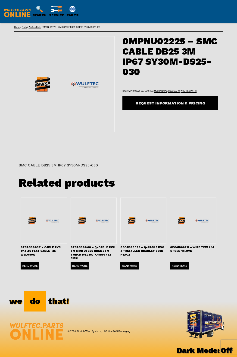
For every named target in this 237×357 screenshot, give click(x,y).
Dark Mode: (204, 350)
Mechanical (160, 91)
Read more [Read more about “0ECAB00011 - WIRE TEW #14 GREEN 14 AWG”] (179, 265)
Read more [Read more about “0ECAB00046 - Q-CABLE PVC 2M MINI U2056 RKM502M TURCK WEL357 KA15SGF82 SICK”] (79, 265)
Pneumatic (174, 91)
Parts (24, 27)
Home (17, 27)
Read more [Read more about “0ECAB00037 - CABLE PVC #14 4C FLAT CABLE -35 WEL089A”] (29, 265)
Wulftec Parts (34, 27)
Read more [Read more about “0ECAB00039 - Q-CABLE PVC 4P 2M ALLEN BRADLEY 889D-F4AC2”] (129, 265)
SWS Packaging (121, 331)
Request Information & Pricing (170, 103)
